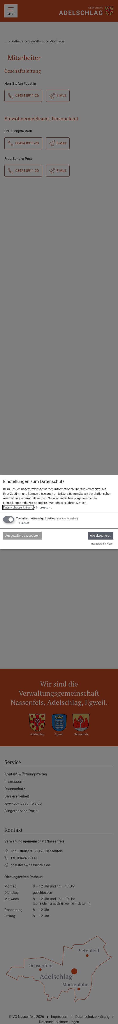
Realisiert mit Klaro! (102, 543)
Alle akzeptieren (100, 535)
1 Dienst (22, 523)
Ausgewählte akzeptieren (22, 535)
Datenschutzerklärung (18, 507)
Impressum (43, 507)
